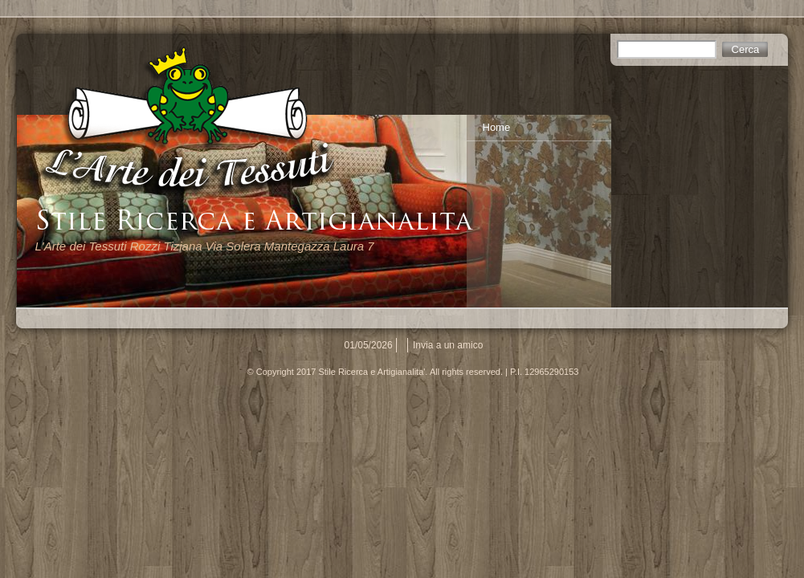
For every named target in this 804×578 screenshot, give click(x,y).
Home (497, 127)
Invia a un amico (448, 345)
